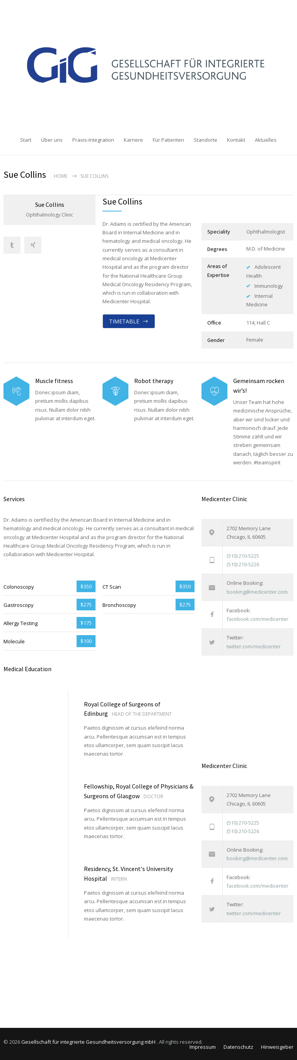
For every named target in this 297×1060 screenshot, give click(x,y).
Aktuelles (266, 139)
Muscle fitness (54, 379)
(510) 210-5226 (243, 563)
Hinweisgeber (277, 1045)
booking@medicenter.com (257, 590)
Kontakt (236, 139)
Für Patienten (168, 139)
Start (25, 139)
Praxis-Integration (93, 139)
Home (60, 175)
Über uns (52, 139)
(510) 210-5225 (243, 554)
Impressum (202, 1045)
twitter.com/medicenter (254, 644)
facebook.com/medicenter (257, 617)
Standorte (205, 139)
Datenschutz (238, 1045)
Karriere (133, 139)
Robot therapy (153, 379)
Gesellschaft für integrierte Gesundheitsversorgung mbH (89, 1040)
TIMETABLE (124, 319)
